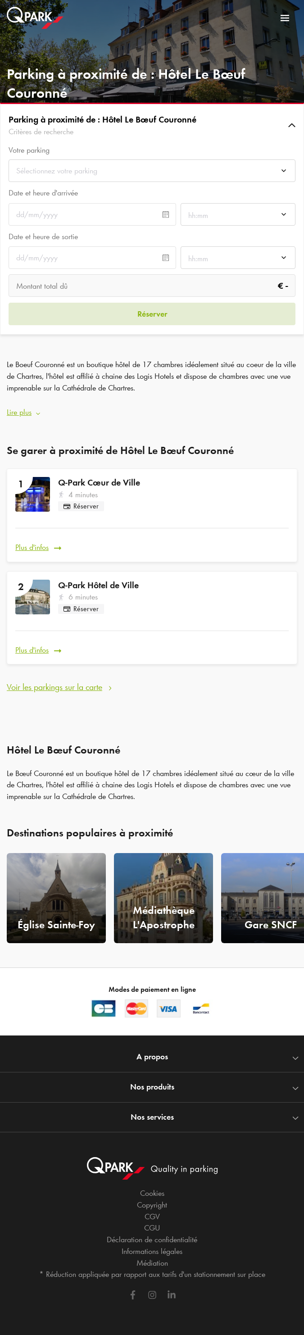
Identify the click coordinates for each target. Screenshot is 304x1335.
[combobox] (152, 173)
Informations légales (152, 1251)
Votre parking (29, 150)
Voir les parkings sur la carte (54, 686)
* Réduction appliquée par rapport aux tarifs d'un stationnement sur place (152, 1274)
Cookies (152, 1193)
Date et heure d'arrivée (43, 193)
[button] (152, 125)
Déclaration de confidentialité (152, 1239)
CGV (152, 1216)
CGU (152, 1228)
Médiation (152, 1263)
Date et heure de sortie (43, 236)
